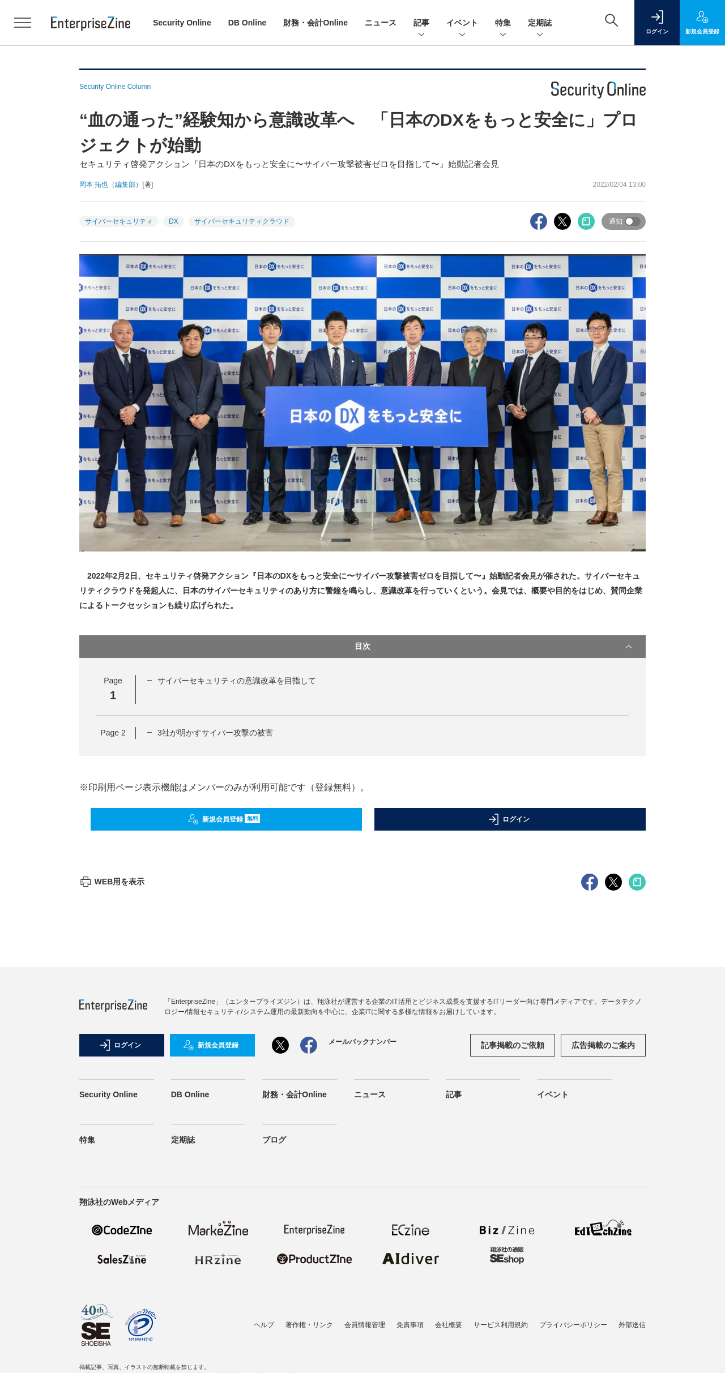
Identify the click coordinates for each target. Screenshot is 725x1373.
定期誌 (540, 23)
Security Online (182, 22)
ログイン (509, 819)
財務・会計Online (315, 22)
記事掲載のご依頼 (512, 1249)
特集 (503, 23)
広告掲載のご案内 (603, 1249)
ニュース (380, 22)
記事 (421, 23)
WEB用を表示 (111, 1085)
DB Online (247, 22)
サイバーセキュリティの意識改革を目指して (236, 680)
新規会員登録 (224, 819)
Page (112, 732)
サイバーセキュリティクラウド (241, 221)
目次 (494, 646)
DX (173, 221)
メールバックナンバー (362, 1246)
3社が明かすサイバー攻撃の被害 (215, 732)
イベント (462, 23)
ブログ (274, 1343)
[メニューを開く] (22, 22)
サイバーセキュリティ (119, 221)
